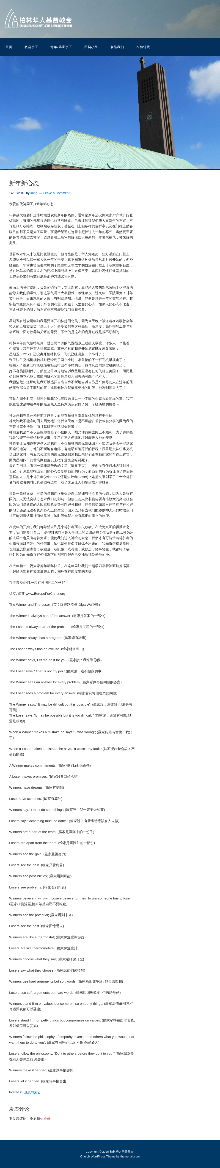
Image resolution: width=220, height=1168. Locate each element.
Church (85, 1156)
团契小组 (91, 47)
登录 (47, 1119)
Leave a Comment (56, 193)
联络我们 (117, 47)
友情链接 (143, 47)
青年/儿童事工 (61, 47)
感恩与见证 (32, 1092)
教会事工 (31, 47)
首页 (9, 47)
